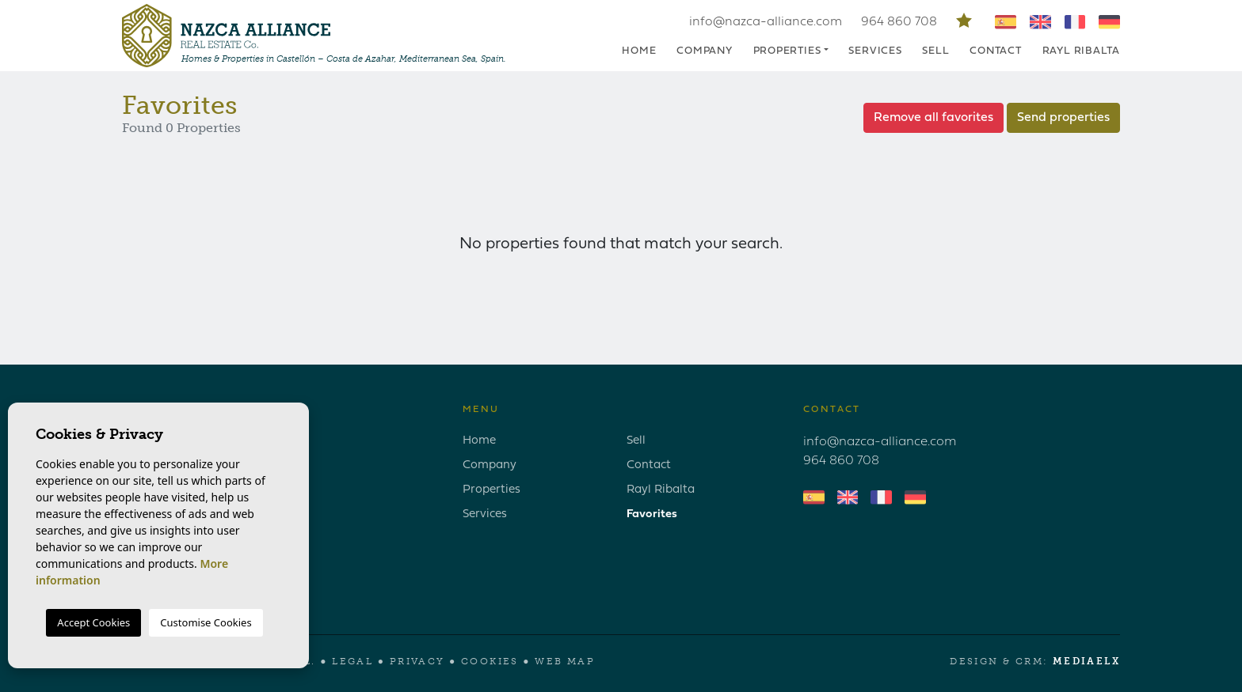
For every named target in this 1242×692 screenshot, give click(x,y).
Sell (935, 51)
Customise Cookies (205, 622)
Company (704, 51)
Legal (352, 661)
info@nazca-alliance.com (765, 22)
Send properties (1063, 118)
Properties (491, 490)
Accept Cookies (93, 622)
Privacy (417, 661)
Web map (565, 661)
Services (874, 51)
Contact (995, 51)
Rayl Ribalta (1081, 51)
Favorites (652, 514)
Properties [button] (787, 51)
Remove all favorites (933, 118)
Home (639, 51)
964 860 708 (900, 22)
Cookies (490, 661)
